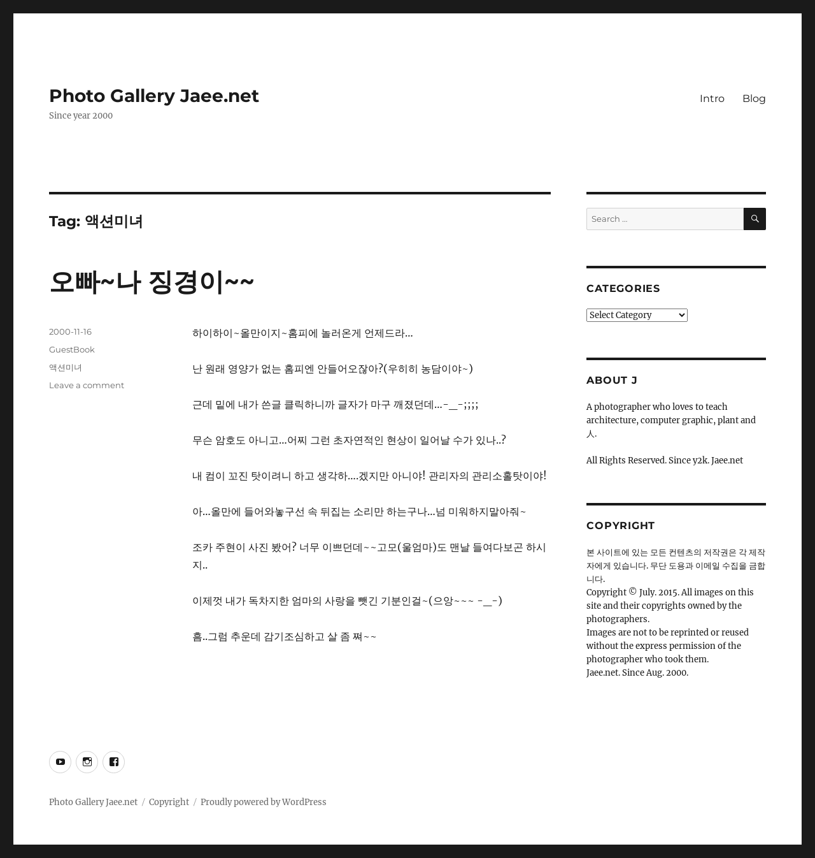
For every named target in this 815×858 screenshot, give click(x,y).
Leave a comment (86, 385)
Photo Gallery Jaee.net (154, 95)
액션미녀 (65, 367)
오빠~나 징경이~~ (152, 281)
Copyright (169, 802)
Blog (754, 98)
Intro (712, 98)
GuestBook (72, 349)
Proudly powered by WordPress (264, 802)
